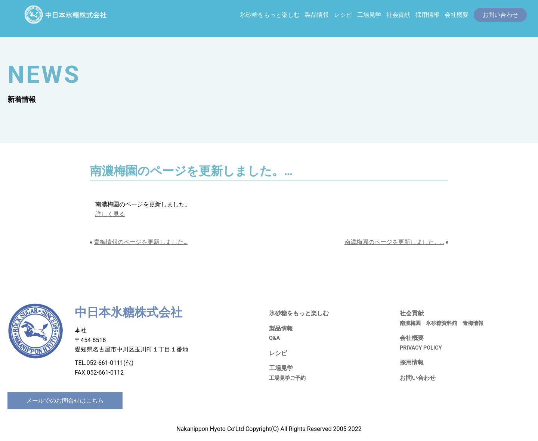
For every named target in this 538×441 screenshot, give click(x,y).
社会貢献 (398, 14)
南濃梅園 (410, 323)
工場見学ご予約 (287, 378)
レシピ (343, 14)
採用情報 (427, 14)
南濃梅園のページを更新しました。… (394, 241)
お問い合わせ (418, 377)
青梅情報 (473, 323)
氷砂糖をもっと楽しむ (270, 14)
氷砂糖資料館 (441, 323)
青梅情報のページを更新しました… (141, 241)
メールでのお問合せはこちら (65, 400)
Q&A (274, 338)
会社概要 (457, 14)
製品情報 (317, 14)
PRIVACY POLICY (421, 348)
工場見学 (369, 14)
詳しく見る (110, 214)
